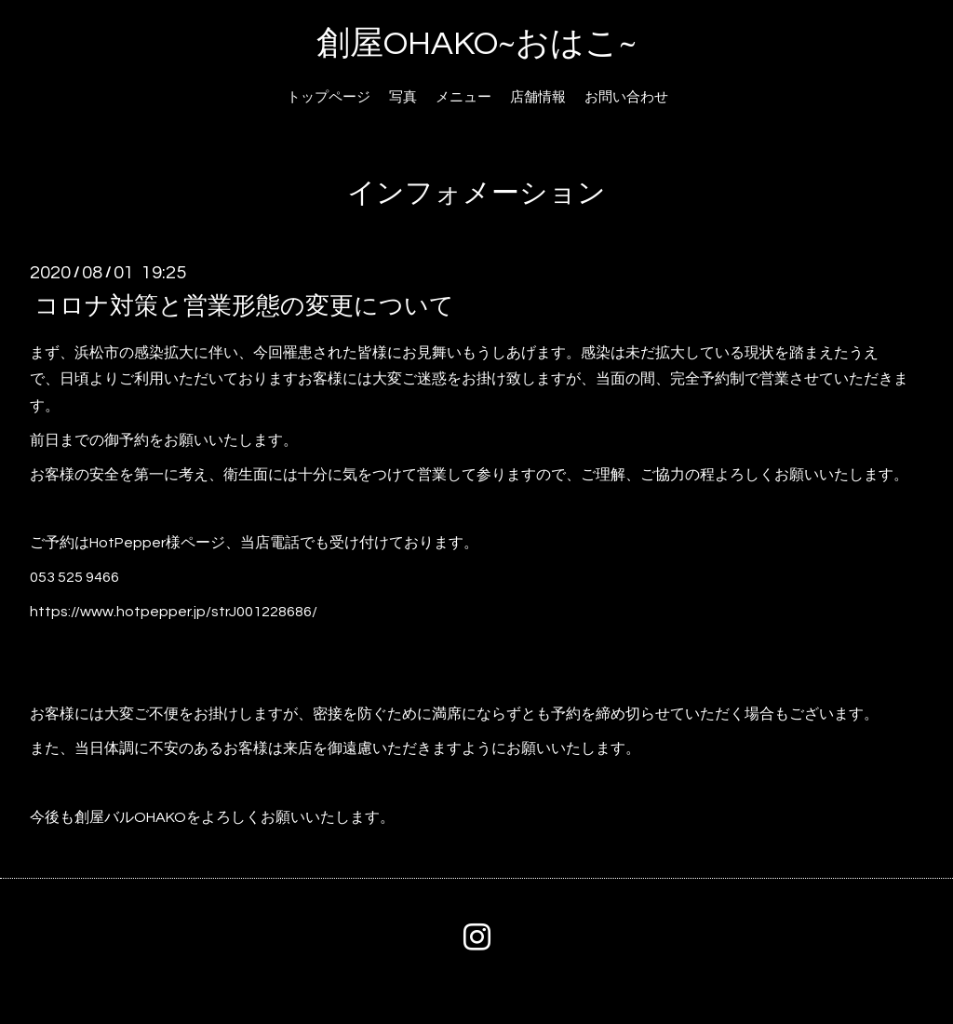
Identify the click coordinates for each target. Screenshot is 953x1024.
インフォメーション (476, 193)
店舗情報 (538, 97)
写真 (403, 97)
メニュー (463, 97)
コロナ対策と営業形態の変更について (244, 305)
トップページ (328, 97)
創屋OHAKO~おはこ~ (476, 43)
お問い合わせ (626, 97)
